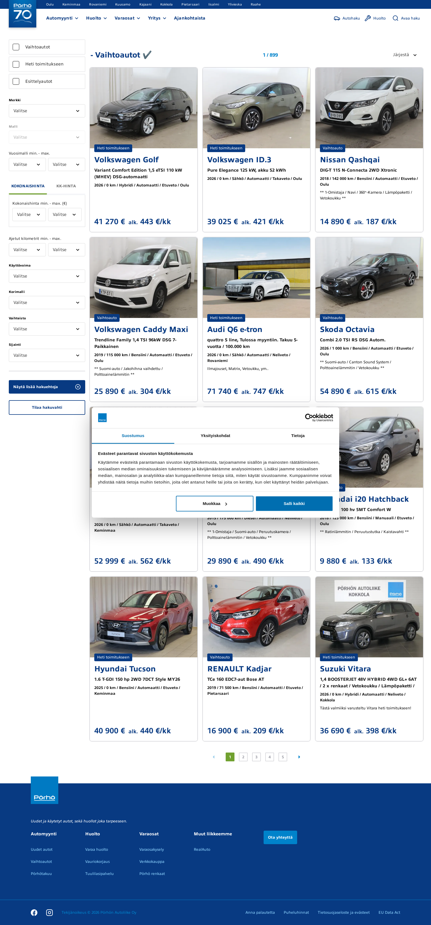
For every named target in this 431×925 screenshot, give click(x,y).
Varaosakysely (151, 849)
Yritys (154, 18)
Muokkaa (215, 503)
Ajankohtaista (190, 18)
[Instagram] (49, 912)
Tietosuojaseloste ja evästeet (344, 912)
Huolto (93, 18)
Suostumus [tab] (133, 435)
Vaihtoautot (41, 862)
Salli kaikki (294, 503)
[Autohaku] (346, 18)
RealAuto (202, 849)
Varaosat (124, 18)
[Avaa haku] (406, 18)
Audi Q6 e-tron (235, 329)
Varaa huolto (96, 849)
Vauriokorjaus (97, 862)
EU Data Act (389, 912)
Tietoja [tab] (298, 435)
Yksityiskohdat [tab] (215, 435)
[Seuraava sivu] (299, 757)
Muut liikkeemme (213, 833)
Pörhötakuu (41, 874)
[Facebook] (34, 912)
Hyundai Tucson (125, 669)
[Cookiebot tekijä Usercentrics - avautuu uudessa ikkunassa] (309, 418)
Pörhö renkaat (152, 874)
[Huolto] (375, 18)
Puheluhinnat (296, 912)
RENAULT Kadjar (239, 669)
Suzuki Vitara (345, 669)
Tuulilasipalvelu (99, 874)
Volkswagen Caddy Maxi (141, 329)
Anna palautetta (260, 912)
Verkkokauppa (151, 862)
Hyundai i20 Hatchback (364, 499)
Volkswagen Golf (126, 159)
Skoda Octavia (347, 329)
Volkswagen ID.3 (239, 159)
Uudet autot (42, 849)
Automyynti (59, 18)
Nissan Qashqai (350, 159)
